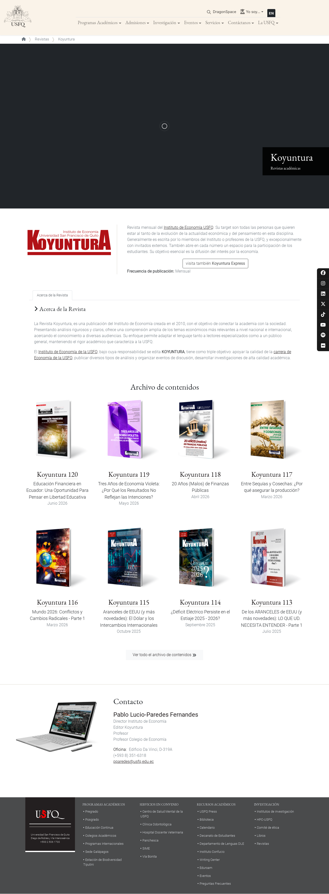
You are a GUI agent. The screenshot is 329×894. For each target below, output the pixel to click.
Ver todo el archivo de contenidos (162, 654)
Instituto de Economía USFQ (188, 227)
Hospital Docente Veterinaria (162, 832)
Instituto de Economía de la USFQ (68, 351)
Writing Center (210, 860)
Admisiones (135, 22)
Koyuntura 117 (271, 474)
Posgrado (92, 819)
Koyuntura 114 (200, 602)
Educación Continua (99, 827)
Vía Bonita (149, 856)
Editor (118, 727)
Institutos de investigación (275, 811)
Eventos (191, 22)
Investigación (164, 22)
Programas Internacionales (104, 844)
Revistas (42, 39)
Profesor (120, 733)
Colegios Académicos (100, 835)
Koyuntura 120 (57, 474)
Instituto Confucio (212, 852)
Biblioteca (207, 819)
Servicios (212, 22)
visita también (215, 263)
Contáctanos (239, 22)
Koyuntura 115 (128, 602)
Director (120, 721)
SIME (146, 848)
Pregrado (91, 811)
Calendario (207, 827)
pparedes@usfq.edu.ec (133, 761)
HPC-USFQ (264, 819)
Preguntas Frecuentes (215, 883)
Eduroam (206, 868)
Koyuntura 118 (200, 474)
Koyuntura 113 (271, 602)
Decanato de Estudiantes (217, 835)
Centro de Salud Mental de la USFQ (161, 814)
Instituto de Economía (147, 721)
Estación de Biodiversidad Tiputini (102, 862)
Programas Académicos (98, 22)
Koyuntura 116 (57, 602)
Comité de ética (268, 827)
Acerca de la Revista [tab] (52, 295)
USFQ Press (208, 811)
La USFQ (266, 22)
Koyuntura (134, 727)
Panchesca (150, 840)
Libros (261, 835)
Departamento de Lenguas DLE (222, 844)
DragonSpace (224, 12)
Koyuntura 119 (128, 474)
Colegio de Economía (148, 739)
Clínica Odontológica (157, 824)
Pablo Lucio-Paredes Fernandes (155, 714)
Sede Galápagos (97, 852)
